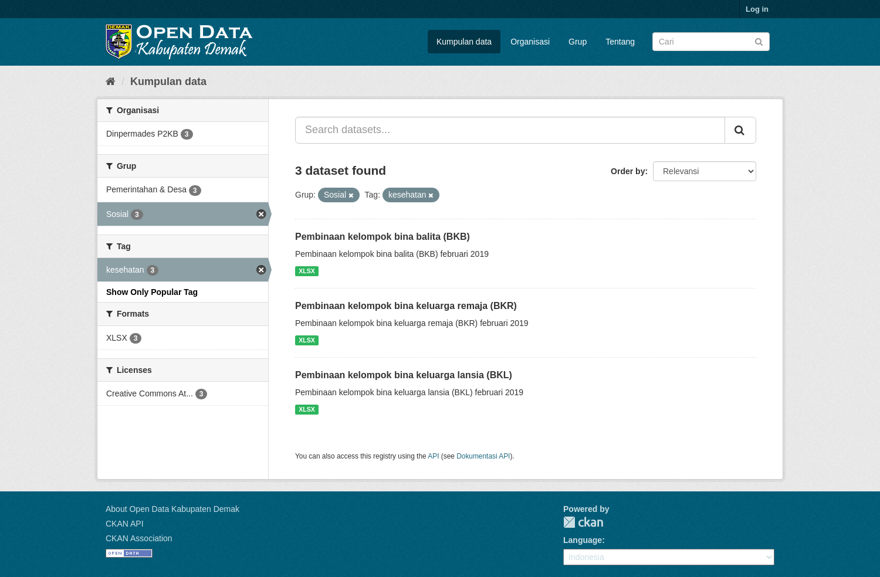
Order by (628, 171)
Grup (577, 41)
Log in (757, 9)
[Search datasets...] (510, 130)
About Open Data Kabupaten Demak (172, 509)
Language (582, 540)
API (433, 456)
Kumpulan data (464, 41)
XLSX (306, 270)
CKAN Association (139, 538)
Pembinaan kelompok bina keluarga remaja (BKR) (406, 306)
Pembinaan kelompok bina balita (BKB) (382, 237)
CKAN (583, 522)
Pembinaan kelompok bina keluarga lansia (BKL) (403, 375)
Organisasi (530, 41)
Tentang (620, 41)
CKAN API (125, 523)
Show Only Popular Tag (152, 292)
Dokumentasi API (483, 456)
